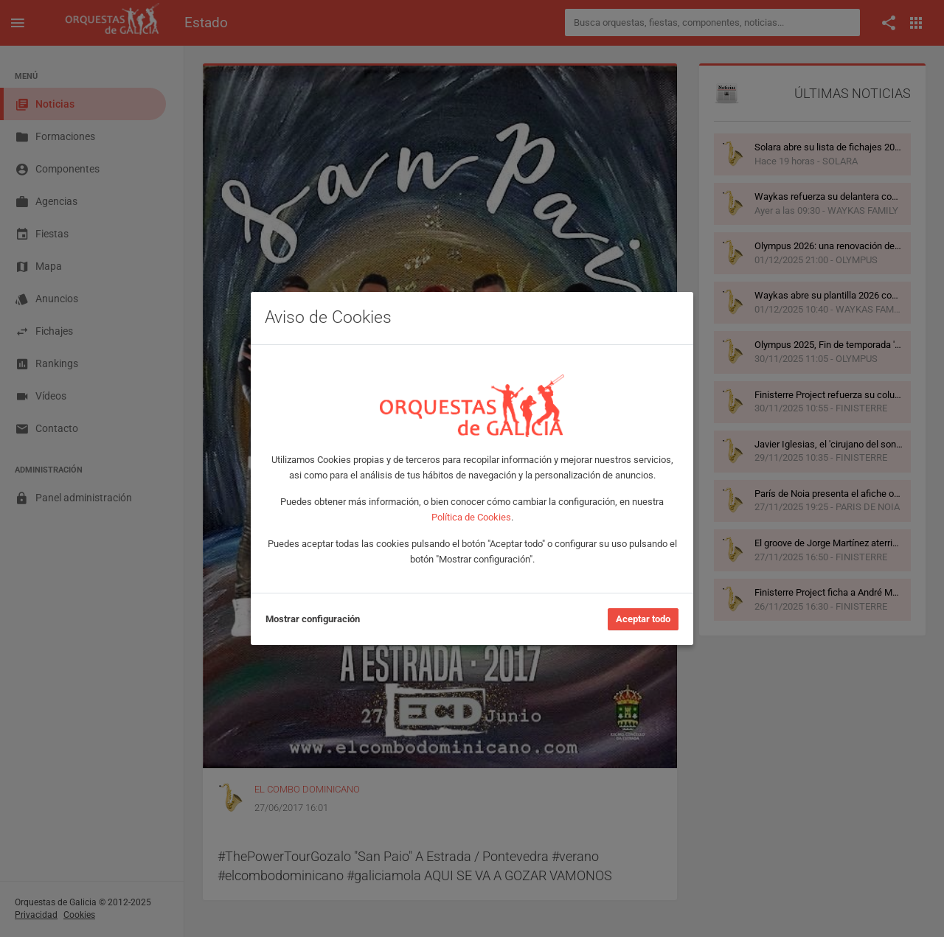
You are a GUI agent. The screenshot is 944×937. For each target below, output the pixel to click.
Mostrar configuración (313, 618)
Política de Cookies (471, 517)
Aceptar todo (643, 618)
